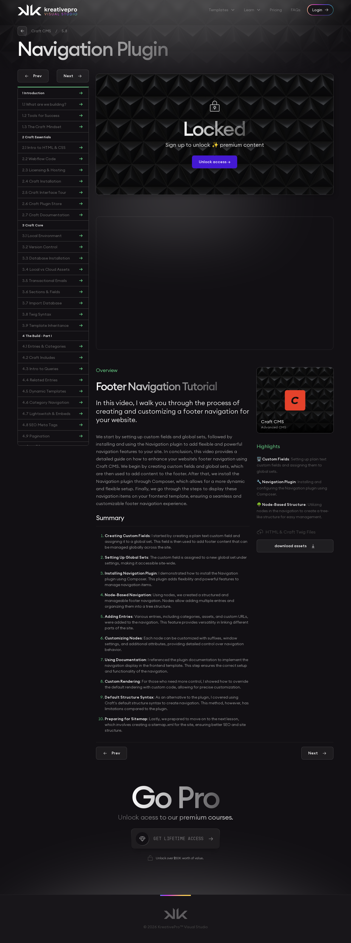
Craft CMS (41, 30)
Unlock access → (214, 161)
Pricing (276, 9)
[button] (221, 10)
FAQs (296, 9)
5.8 (64, 30)
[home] (47, 9)
